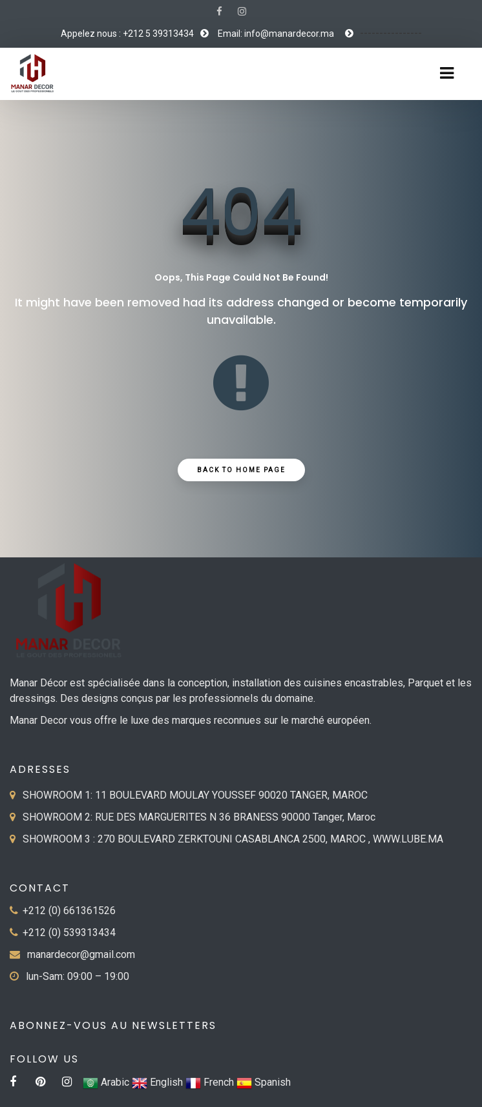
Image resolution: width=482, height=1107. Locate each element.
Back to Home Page (241, 470)
